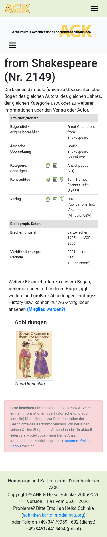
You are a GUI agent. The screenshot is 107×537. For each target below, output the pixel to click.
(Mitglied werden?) (46, 309)
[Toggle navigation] (94, 8)
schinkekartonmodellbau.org (53, 515)
